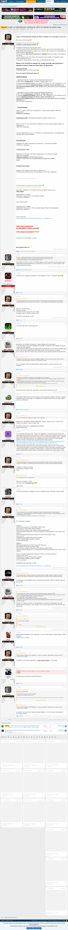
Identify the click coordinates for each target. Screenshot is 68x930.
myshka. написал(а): (21, 298)
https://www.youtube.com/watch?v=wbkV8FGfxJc (44, 442)
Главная (11, 1)
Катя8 (63, 727)
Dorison (62, 731)
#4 (66, 296)
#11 (66, 457)
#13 (66, 507)
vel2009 (8, 676)
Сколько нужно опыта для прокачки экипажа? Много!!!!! (24, 725)
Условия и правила (43, 920)
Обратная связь (35, 920)
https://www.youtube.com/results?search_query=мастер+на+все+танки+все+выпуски (37, 444)
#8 (66, 394)
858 (14, 293)
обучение (17, 29)
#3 (66, 273)
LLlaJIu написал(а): (21, 475)
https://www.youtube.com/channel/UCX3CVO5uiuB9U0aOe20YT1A (32, 441)
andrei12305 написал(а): (22, 357)
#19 (66, 669)
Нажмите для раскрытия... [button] (41, 386)
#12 (66, 489)
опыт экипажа (28, 727)
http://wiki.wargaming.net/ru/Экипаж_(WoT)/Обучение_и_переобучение (33, 218)
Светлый (3, 920)
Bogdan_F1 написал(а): (22, 460)
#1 (66, 34)
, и (25, 269)
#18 (66, 650)
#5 (66, 323)
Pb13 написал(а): (20, 653)
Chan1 (6, 727)
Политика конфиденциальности (54, 920)
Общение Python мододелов (18, 727)
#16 (66, 613)
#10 (66, 431)
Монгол (6, 733)
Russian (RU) (10, 920)
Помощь (63, 920)
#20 (66, 686)
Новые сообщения (4, 3)
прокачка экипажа (35, 727)
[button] (14, 1)
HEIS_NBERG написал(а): (22, 375)
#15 (66, 588)
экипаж (31, 29)
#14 (66, 570)
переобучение (22, 29)
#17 (66, 632)
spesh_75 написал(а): (21, 415)
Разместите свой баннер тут (60, 12)
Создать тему (31, 1)
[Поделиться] (64, 34)
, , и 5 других (27, 251)
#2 (66, 254)
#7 (66, 372)
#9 (66, 413)
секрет (28, 29)
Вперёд (9, 31)
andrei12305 (4, 29)
